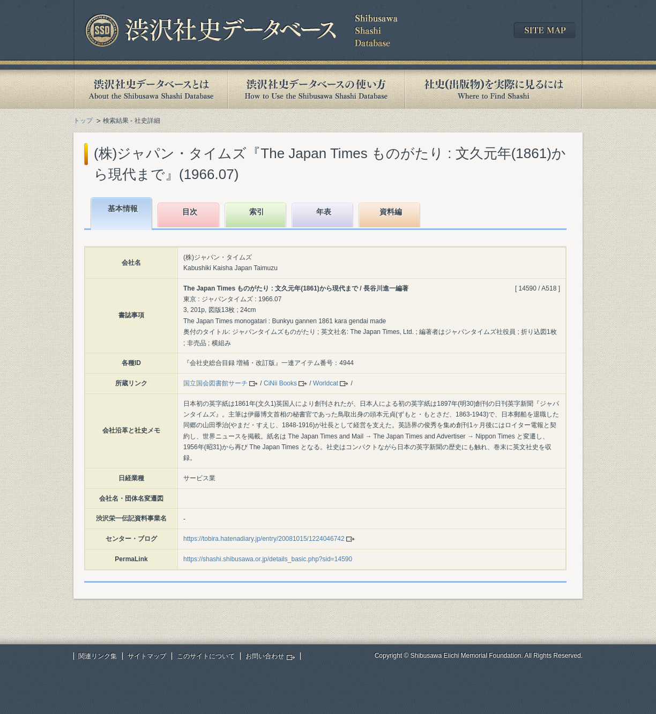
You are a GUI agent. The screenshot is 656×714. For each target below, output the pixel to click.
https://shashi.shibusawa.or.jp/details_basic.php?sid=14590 (267, 559)
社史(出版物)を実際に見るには (494, 89)
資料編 (390, 211)
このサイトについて (206, 656)
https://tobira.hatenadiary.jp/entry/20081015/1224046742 (264, 538)
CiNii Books (280, 383)
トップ (83, 120)
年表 (323, 211)
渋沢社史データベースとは (150, 89)
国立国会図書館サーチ (215, 383)
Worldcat (325, 383)
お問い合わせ (264, 656)
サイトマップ (147, 656)
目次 (189, 211)
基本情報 (123, 208)
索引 (256, 211)
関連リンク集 (97, 656)
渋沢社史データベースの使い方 (316, 89)
